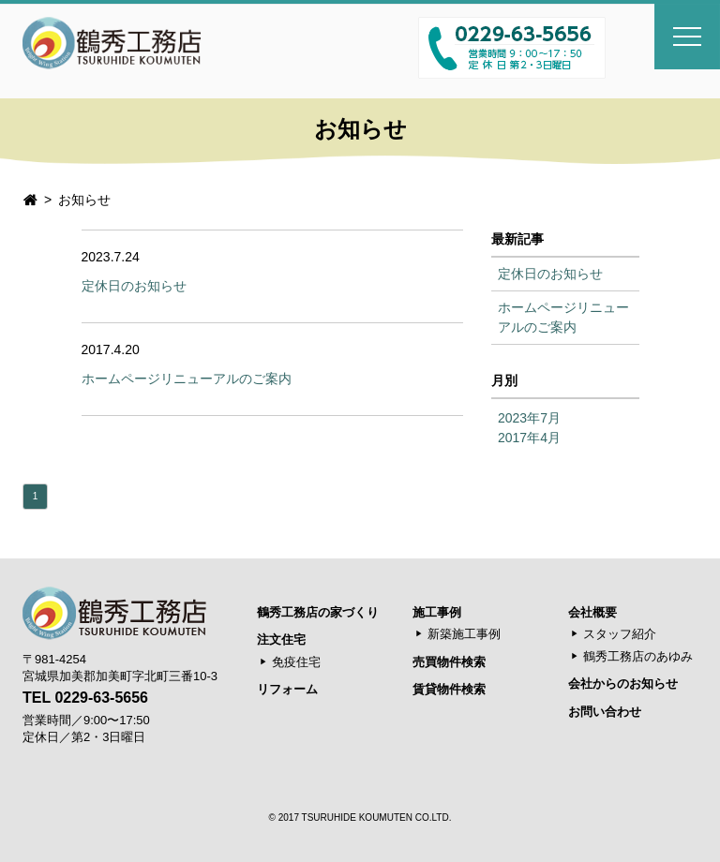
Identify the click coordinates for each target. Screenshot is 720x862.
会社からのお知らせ (623, 683)
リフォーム (287, 689)
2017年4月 (529, 437)
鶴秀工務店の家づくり (318, 612)
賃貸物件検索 (449, 689)
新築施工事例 (464, 634)
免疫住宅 (296, 662)
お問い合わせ (604, 712)
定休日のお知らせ (134, 285)
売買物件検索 (449, 662)
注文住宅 (281, 639)
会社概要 (592, 612)
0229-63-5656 (101, 698)
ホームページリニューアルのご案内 (187, 378)
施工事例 (436, 612)
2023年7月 (529, 417)
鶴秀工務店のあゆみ (638, 656)
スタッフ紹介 (619, 634)
